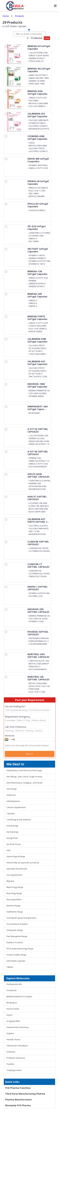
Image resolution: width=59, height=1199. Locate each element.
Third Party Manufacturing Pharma (25, 1093)
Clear (46, 38)
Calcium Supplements (16, 807)
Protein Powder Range (16, 954)
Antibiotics (11, 795)
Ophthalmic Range (14, 911)
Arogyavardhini (13, 1021)
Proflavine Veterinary (15, 1058)
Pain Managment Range (16, 936)
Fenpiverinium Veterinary (17, 1027)
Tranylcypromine (14, 1070)
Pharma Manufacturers (18, 1099)
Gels (8, 850)
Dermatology (12, 832)
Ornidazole (11, 990)
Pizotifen (10, 1064)
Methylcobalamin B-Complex (19, 996)
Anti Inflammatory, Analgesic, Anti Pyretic (24, 782)
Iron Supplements (14, 875)
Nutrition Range (13, 905)
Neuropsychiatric (14, 899)
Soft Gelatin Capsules (15, 961)
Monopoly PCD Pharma (18, 1105)
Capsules (10, 813)
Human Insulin (12, 1008)
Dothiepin (10, 1051)
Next (30, 753)
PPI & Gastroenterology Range (19, 948)
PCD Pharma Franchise (18, 1087)
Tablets (9, 967)
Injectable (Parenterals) (16, 868)
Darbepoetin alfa (14, 984)
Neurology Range (14, 893)
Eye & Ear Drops (13, 844)
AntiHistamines (13, 801)
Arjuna (9, 1015)
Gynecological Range (15, 856)
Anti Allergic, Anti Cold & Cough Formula (24, 776)
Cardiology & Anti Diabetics (18, 819)
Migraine (10, 881)
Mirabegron (11, 1002)
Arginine (10, 1033)
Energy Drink (12, 838)
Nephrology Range (14, 887)
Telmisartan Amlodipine (17, 1045)
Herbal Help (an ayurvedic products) (22, 862)
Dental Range (12, 825)
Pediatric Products (14, 942)
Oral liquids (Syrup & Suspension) (21, 918)
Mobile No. (10, 735)
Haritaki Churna (13, 1039)
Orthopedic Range (14, 930)
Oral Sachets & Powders (17, 924)
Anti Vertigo (11, 789)
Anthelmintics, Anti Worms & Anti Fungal (24, 770)
